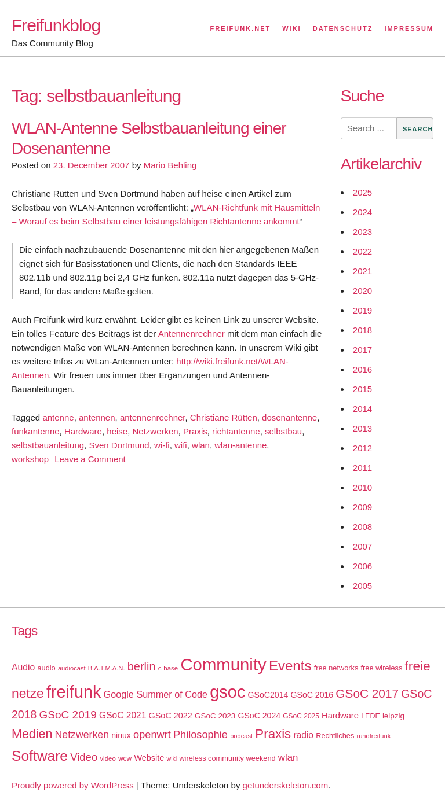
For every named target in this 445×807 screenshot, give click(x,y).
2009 (362, 507)
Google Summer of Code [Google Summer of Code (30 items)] (155, 694)
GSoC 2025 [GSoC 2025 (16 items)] (301, 716)
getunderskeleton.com (286, 785)
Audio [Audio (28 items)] (23, 667)
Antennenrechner (191, 333)
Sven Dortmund (119, 445)
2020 (362, 291)
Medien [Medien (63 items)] (32, 734)
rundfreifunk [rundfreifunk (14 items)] (373, 735)
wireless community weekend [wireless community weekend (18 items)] (227, 758)
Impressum (408, 28)
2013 (362, 428)
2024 (362, 212)
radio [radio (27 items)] (303, 735)
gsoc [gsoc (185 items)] (227, 692)
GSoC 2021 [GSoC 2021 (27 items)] (122, 715)
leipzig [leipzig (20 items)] (393, 716)
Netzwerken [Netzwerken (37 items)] (82, 734)
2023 (362, 232)
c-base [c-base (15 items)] (168, 668)
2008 (362, 527)
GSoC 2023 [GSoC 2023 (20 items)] (215, 716)
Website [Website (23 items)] (149, 757)
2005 (362, 586)
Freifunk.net (240, 28)
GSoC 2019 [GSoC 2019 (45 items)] (68, 715)
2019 (362, 310)
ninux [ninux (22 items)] (121, 735)
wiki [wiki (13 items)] (171, 758)
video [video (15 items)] (107, 758)
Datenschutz (343, 28)
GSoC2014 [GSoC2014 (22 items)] (268, 694)
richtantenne (236, 431)
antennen (97, 417)
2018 (362, 330)
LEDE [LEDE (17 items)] (370, 716)
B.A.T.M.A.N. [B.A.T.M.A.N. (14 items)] (106, 668)
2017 (362, 350)
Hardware (83, 431)
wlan (201, 445)
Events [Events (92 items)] (290, 665)
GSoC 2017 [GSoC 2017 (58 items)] (367, 693)
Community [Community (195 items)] (223, 664)
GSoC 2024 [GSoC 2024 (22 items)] (259, 715)
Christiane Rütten (223, 417)
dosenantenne (289, 417)
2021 (362, 271)
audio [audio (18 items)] (46, 668)
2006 (362, 566)
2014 (362, 409)
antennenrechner (152, 417)
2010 (362, 487)
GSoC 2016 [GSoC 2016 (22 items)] (312, 694)
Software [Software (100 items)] (40, 756)
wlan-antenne (240, 445)
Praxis (195, 431)
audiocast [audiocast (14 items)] (72, 668)
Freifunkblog (56, 25)
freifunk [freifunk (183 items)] (73, 692)
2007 (362, 546)
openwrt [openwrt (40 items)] (152, 734)
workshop (30, 459)
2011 (362, 468)
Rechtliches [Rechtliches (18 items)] (335, 735)
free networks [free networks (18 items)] (336, 668)
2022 (362, 251)
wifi (180, 445)
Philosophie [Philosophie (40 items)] (200, 734)
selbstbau (283, 431)
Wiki (291, 28)
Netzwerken (155, 431)
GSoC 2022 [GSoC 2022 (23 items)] (170, 715)
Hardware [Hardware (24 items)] (340, 715)
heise (117, 431)
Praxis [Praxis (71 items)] (273, 734)
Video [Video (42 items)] (83, 757)
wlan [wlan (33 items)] (288, 757)
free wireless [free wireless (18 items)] (382, 668)
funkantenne (36, 431)
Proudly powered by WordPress (73, 785)
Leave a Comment (90, 459)
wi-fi (162, 445)
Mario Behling (170, 165)
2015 (362, 389)
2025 (362, 192)
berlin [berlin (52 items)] (141, 666)
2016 (362, 369)
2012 (362, 448)
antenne (58, 417)
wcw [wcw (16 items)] (125, 758)
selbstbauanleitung (48, 445)
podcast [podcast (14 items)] (241, 735)
